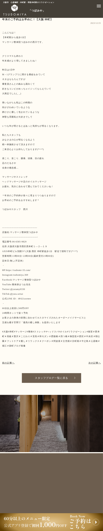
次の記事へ (94, 363)
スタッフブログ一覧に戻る (51, 378)
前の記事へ (8, 363)
